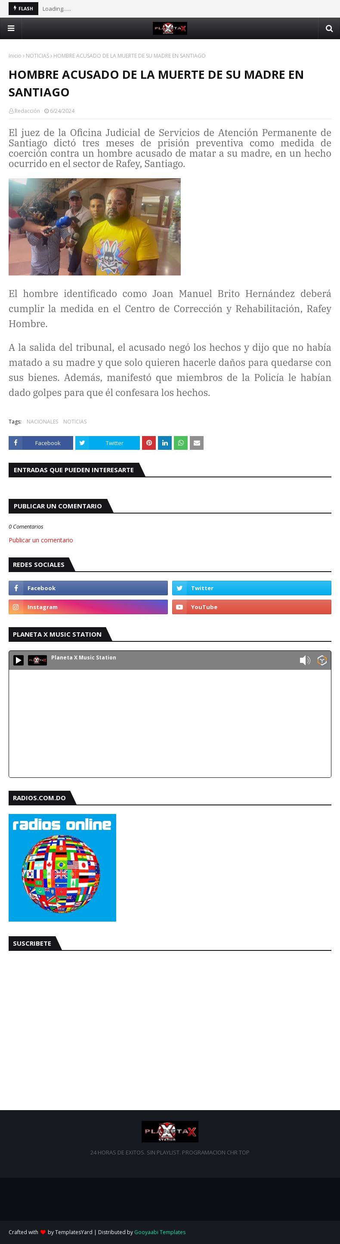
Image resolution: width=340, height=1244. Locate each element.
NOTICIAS (37, 55)
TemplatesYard (74, 1232)
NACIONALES (42, 421)
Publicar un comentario (41, 540)
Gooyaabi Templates (159, 1232)
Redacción (27, 110)
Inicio (15, 55)
